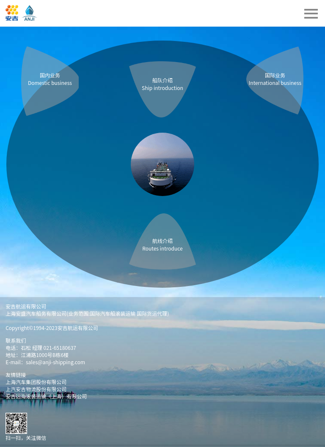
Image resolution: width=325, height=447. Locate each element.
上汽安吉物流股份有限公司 (36, 388)
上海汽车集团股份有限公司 (36, 381)
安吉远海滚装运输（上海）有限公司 (46, 396)
